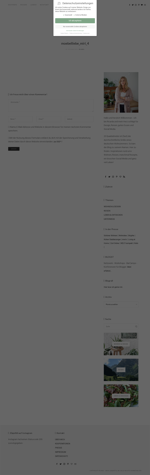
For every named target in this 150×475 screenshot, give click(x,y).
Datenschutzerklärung (76, 33)
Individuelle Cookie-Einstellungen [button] (75, 30)
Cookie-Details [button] (64, 33)
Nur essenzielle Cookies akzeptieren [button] (75, 26)
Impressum (86, 33)
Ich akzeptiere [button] (75, 20)
